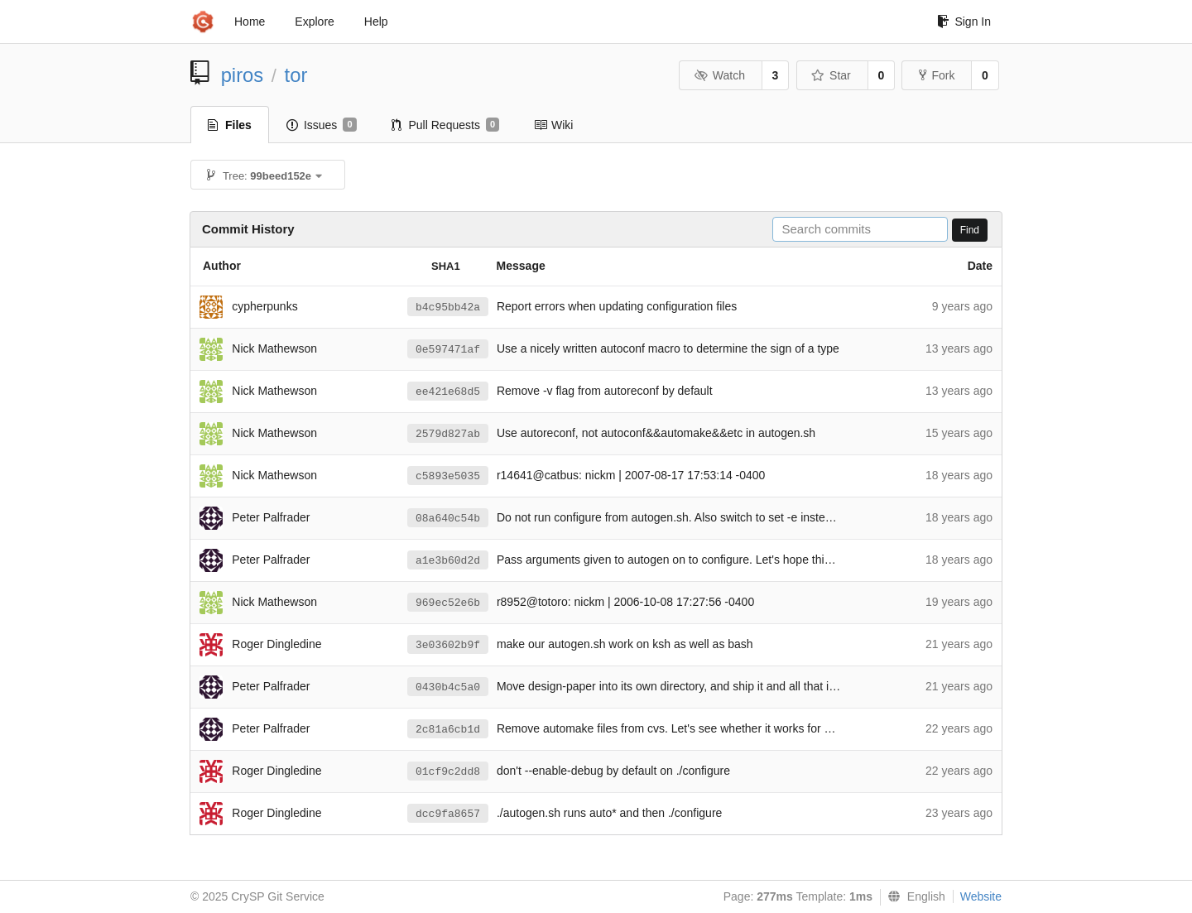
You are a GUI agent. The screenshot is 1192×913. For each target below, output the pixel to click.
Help (376, 21)
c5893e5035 (448, 476)
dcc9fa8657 (448, 814)
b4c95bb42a (448, 307)
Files (230, 125)
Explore (314, 21)
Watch (719, 75)
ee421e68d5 (448, 392)
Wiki (553, 125)
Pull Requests (446, 125)
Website (981, 896)
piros (242, 75)
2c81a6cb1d (448, 729)
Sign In (964, 21)
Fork (936, 75)
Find (969, 230)
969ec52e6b (448, 603)
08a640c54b (448, 518)
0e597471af (448, 350)
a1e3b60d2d (448, 561)
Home (249, 21)
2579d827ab (448, 434)
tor (296, 75)
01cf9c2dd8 (448, 772)
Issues (321, 125)
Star (831, 75)
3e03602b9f (448, 645)
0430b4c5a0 (448, 687)
